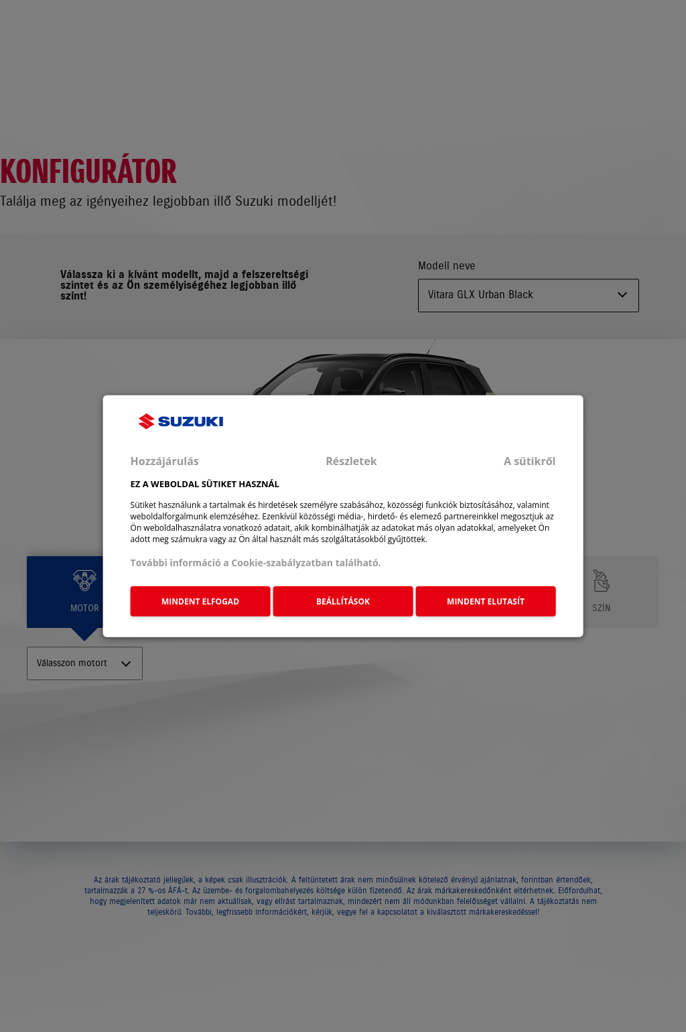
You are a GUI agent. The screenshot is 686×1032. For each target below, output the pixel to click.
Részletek (351, 461)
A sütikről (529, 461)
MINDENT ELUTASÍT (486, 601)
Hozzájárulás (165, 461)
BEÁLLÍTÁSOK (343, 601)
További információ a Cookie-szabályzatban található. (256, 562)
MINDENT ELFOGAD (200, 601)
